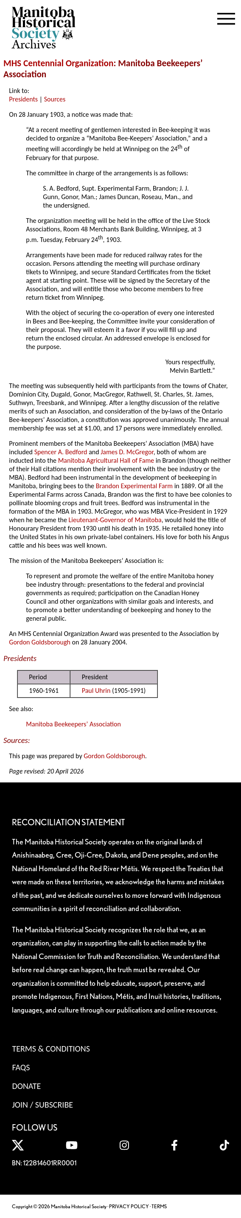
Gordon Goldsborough (39, 642)
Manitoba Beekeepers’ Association (73, 724)
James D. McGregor (127, 452)
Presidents (23, 99)
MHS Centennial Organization (58, 63)
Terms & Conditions (51, 1049)
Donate (26, 1086)
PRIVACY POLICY (129, 1206)
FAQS (21, 1067)
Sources (55, 99)
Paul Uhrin (96, 690)
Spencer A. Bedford (60, 452)
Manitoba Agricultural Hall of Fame (106, 460)
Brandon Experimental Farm (134, 486)
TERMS (159, 1206)
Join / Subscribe (42, 1105)
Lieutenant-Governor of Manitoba (115, 520)
